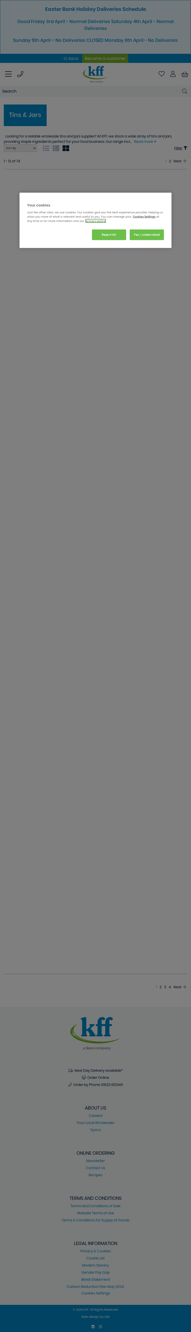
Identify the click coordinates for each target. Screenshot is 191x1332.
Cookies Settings (144, 217)
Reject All (109, 235)
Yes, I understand (147, 235)
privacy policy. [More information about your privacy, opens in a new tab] (95, 221)
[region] (95, 220)
